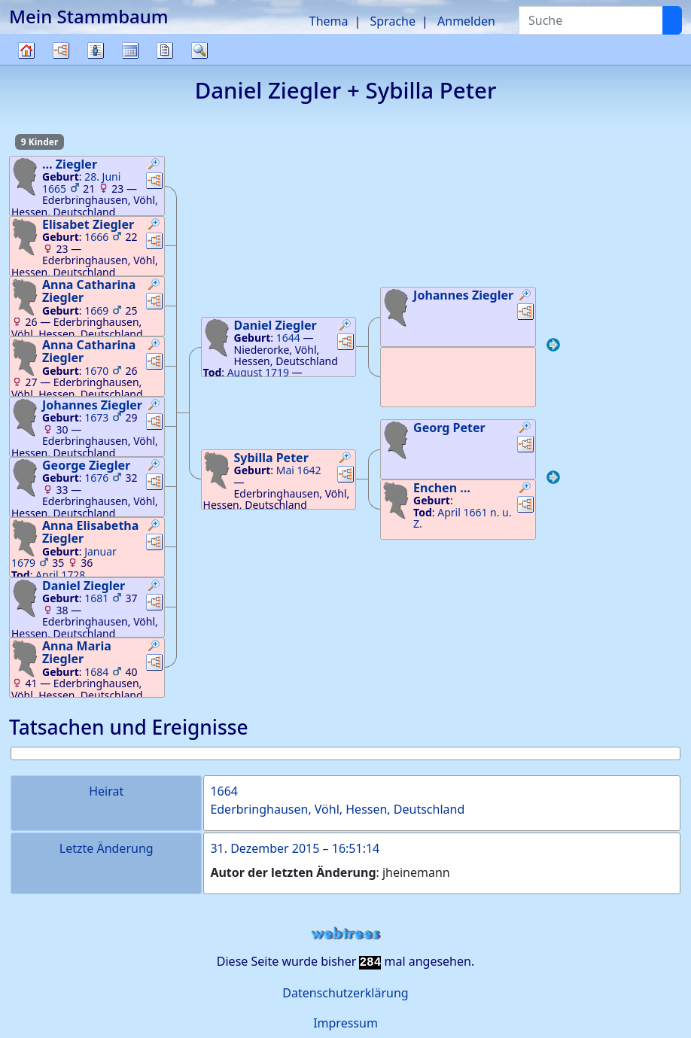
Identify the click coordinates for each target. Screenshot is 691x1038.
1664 (224, 791)
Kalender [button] (130, 50)
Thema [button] (329, 21)
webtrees (345, 934)
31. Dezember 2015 (264, 848)
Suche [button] (199, 50)
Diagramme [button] (61, 50)
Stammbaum (26, 64)
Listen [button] (95, 50)
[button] (154, 165)
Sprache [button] (393, 21)
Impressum (345, 1023)
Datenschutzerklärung (345, 993)
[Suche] (672, 20)
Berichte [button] (165, 50)
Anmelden (466, 21)
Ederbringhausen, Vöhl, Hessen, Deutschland (337, 809)
